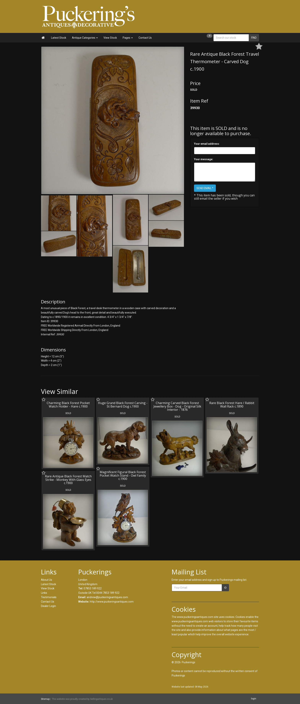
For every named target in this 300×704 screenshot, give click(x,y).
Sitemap (45, 698)
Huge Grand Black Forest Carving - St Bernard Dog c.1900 (123, 404)
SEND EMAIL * (204, 188)
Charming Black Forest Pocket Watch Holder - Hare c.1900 (68, 404)
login (253, 698)
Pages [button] (128, 37)
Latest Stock (58, 37)
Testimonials (48, 597)
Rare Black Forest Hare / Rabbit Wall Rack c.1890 (231, 404)
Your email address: (207, 143)
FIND (254, 37)
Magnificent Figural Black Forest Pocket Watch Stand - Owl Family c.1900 (123, 475)
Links (44, 592)
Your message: (203, 159)
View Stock (110, 37)
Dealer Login (48, 606)
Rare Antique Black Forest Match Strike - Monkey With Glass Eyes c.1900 (68, 479)
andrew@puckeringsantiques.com (107, 597)
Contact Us (145, 37)
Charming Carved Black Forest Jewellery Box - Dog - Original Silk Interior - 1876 (177, 406)
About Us (46, 579)
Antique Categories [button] (85, 37)
